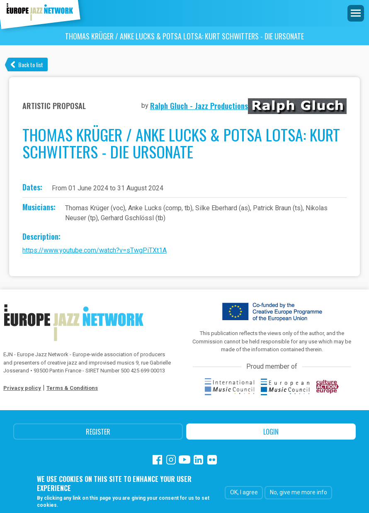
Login (271, 432)
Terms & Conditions (72, 388)
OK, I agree (244, 492)
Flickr (212, 460)
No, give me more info (298, 492)
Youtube (185, 460)
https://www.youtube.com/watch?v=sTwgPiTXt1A (94, 250)
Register (98, 432)
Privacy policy (22, 388)
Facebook (157, 460)
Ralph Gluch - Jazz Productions (199, 105)
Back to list (30, 64)
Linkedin (198, 460)
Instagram (171, 460)
